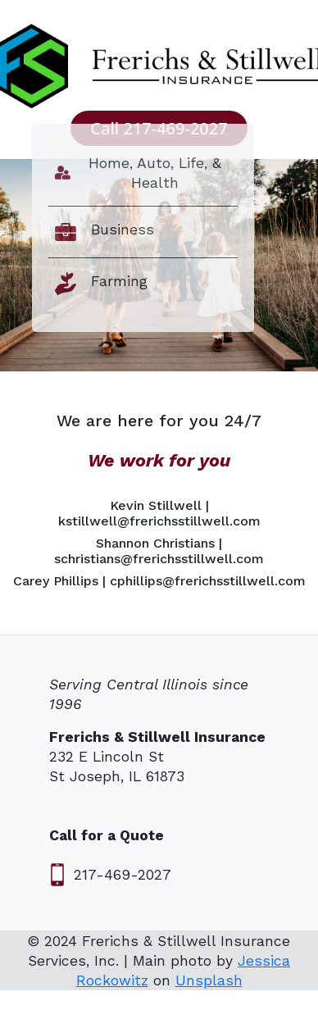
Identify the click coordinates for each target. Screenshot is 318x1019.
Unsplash (209, 980)
